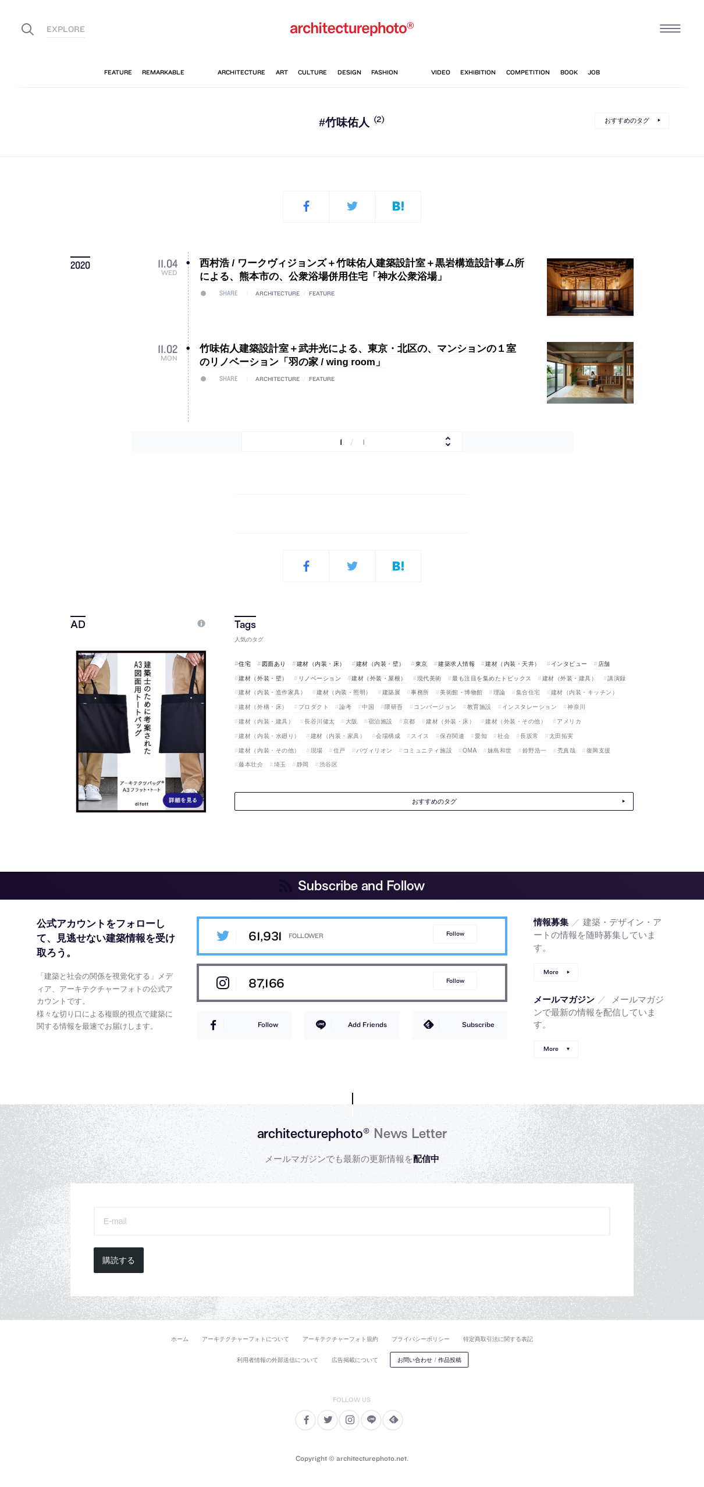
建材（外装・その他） (515, 721)
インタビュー (569, 664)
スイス (420, 736)
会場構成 (388, 736)
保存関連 (452, 736)
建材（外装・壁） (263, 678)
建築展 (391, 692)
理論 (499, 692)
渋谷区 (328, 764)
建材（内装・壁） (380, 664)
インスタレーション (529, 707)
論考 (345, 707)
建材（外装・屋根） (379, 678)
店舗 (604, 664)
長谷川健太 (319, 721)
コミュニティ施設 (427, 750)
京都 (409, 721)
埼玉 (280, 764)
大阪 (352, 721)
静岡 (303, 764)
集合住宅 (528, 692)
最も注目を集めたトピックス (492, 678)
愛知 (481, 736)
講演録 (616, 678)
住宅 (245, 664)
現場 (317, 750)
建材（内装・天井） (513, 664)
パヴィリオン (374, 750)
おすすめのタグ (627, 120)
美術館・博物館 (461, 692)
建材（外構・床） (263, 707)
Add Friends (367, 1024)
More (551, 972)
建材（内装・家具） (338, 736)
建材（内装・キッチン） (584, 692)
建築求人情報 (456, 664)
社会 (503, 736)
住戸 (339, 750)
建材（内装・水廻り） (269, 736)
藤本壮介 (251, 764)
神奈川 (576, 707)
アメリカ (569, 721)
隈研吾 (394, 707)
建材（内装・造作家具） (272, 692)
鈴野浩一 (534, 750)
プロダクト (313, 707)
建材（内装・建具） (266, 721)
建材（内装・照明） (344, 692)
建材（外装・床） (450, 721)
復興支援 (598, 750)
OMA (470, 750)
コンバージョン (435, 707)
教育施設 (479, 707)
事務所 (420, 692)
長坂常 (529, 736)
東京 (421, 664)
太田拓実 (561, 736)
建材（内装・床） (321, 664)
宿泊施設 (380, 721)
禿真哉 (566, 750)
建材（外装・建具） (570, 678)
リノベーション (320, 678)
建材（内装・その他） (269, 750)
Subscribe (478, 1024)
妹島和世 (500, 750)
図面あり (274, 664)
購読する (118, 1260)
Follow (455, 933)
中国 (368, 707)
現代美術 (429, 678)
